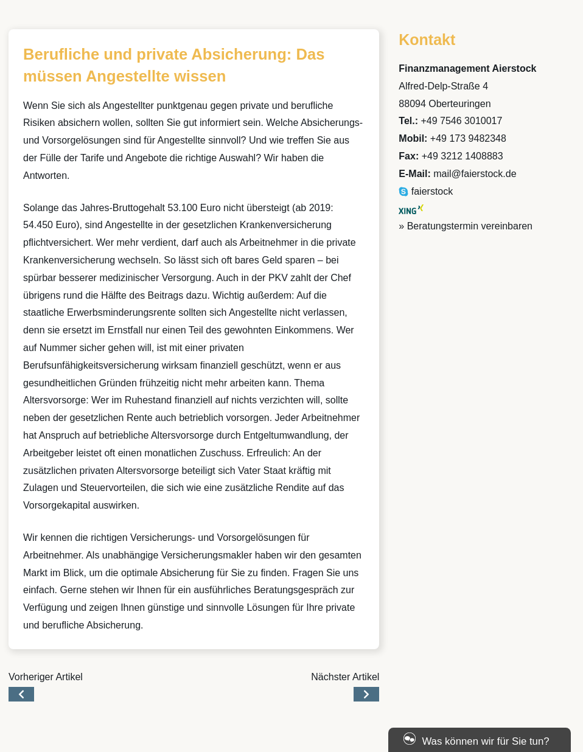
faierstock (426, 191)
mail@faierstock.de (474, 174)
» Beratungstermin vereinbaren (465, 226)
